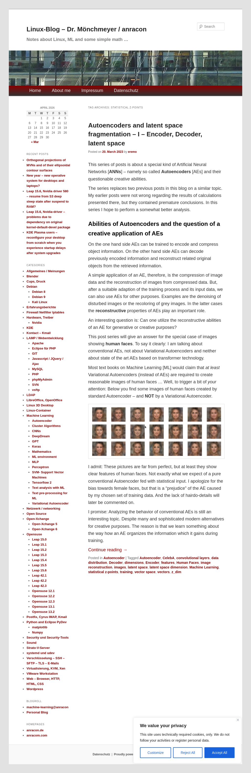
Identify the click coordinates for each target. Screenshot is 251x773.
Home (35, 90)
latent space (138, 567)
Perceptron (40, 467)
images (120, 567)
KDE (29, 328)
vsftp (36, 390)
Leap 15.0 (39, 539)
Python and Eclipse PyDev (46, 622)
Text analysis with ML (48, 488)
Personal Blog (37, 712)
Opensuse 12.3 (43, 601)
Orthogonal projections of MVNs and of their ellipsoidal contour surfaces (48, 165)
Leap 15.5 (39, 565)
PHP (35, 374)
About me (61, 90)
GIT (35, 353)
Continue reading (107, 549)
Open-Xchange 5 (44, 524)
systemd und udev (40, 653)
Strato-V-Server (38, 648)
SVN (35, 384)
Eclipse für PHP (44, 348)
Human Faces (187, 563)
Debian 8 (38, 292)
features (168, 563)
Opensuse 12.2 (43, 596)
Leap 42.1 (39, 575)
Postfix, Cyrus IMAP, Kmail (46, 617)
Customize (156, 753)
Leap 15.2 (39, 550)
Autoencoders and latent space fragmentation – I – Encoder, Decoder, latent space (145, 134)
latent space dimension (169, 567)
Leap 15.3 (39, 555)
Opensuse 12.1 (43, 591)
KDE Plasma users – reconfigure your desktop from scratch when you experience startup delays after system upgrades (46, 243)
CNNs (36, 431)
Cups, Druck (35, 281)
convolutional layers (192, 558)
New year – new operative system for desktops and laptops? (45, 181)
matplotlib (39, 627)
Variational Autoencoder (50, 503)
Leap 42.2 (39, 580)
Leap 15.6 (39, 570)
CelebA (168, 558)
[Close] (238, 720)
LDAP (30, 395)
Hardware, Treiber (39, 317)
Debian (31, 286)
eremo (132, 152)
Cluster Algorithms (46, 426)
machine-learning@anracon (47, 707)
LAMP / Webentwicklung (44, 338)
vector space (145, 572)
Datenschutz (126, 90)
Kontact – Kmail (38, 333)
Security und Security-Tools (47, 637)
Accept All (219, 753)
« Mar (35, 142)
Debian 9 (38, 297)
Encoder (152, 563)
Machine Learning (204, 567)
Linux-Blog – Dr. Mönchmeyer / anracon (86, 29)
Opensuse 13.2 (43, 612)
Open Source (36, 513)
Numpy (37, 632)
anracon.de (34, 730)
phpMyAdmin (42, 379)
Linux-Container (38, 410)
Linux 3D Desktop (39, 405)
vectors (163, 572)
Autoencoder (114, 558)
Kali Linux (39, 302)
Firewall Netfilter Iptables (45, 312)
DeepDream (41, 436)
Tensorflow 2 (41, 482)
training (126, 572)
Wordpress (34, 689)
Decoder (116, 563)
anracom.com (36, 735)
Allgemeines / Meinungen (45, 271)
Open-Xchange (37, 519)
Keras (36, 446)
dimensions (134, 563)
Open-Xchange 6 (44, 529)
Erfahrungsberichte (41, 307)
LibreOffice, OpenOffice (44, 400)
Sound (31, 642)
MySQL (37, 369)
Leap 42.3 (39, 586)
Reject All (188, 753)
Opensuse (34, 534)
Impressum (92, 90)
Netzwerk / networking (43, 508)
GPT (35, 441)
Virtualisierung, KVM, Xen (45, 668)
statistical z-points (103, 572)
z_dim (176, 572)
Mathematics (41, 451)
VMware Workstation (42, 673)
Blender (32, 276)
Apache (38, 343)
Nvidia (37, 322)
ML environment (44, 457)
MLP (35, 462)
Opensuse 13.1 (43, 606)
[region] (187, 740)
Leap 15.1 (39, 544)
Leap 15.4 (39, 560)
